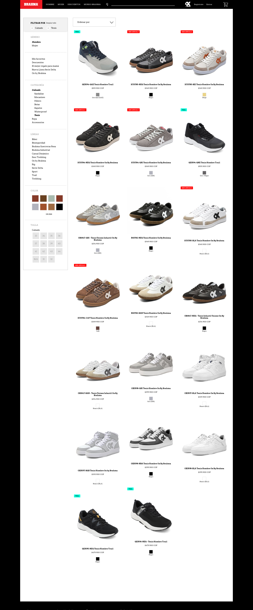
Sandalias (39, 94)
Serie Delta (37, 168)
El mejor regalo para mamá (45, 66)
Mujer (61, 4)
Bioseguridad (38, 143)
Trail (34, 175)
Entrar (209, 4)
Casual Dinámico (40, 153)
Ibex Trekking (39, 157)
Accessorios (38, 122)
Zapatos (38, 108)
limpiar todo (51, 23)
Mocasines (39, 97)
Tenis (37, 115)
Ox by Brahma (39, 73)
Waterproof (40, 111)
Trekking (36, 179)
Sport (34, 171)
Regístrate (198, 4)
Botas (37, 104)
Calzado (36, 90)
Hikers (37, 101)
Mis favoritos (38, 59)
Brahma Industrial (41, 150)
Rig (33, 164)
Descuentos (74, 4)
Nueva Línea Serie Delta (44, 69)
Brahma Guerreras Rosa (44, 146)
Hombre (50, 4)
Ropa (34, 119)
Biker (34, 139)
